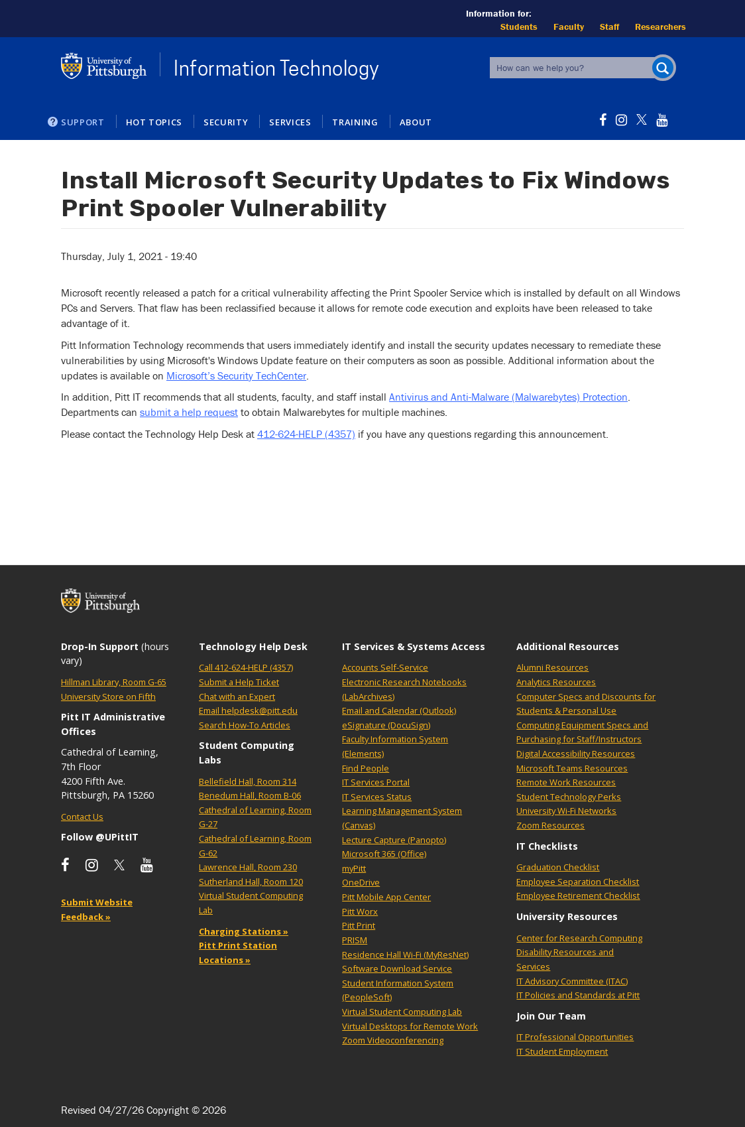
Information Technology (277, 68)
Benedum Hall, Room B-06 (250, 795)
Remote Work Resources (566, 782)
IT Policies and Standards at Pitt (578, 995)
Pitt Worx (360, 911)
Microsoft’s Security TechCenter (236, 375)
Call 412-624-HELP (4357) (246, 667)
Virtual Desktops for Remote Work (410, 1026)
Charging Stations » (243, 931)
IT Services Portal (376, 782)
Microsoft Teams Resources (572, 768)
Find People (365, 768)
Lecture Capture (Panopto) (394, 840)
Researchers (660, 27)
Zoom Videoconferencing (392, 1040)
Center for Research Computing (579, 938)
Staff (609, 27)
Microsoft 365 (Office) (384, 854)
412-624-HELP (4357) (306, 433)
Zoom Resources (550, 825)
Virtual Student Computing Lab (402, 1012)
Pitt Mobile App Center (386, 897)
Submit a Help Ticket (239, 682)
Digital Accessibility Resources (575, 754)
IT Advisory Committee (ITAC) (572, 981)
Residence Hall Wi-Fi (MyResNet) (405, 955)
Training (355, 122)
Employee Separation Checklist (577, 882)
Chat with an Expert (237, 696)
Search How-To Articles (244, 725)
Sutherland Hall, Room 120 (251, 882)
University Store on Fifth (108, 696)
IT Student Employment (562, 1051)
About (416, 122)
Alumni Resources (552, 667)
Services (290, 122)
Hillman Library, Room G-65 (113, 682)
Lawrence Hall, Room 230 (248, 867)
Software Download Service (397, 968)
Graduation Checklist (557, 867)
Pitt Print (358, 925)
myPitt (354, 868)
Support (83, 122)
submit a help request (189, 412)
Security (225, 122)
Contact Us (82, 817)
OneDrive (361, 882)
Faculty (568, 27)
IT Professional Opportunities (575, 1037)
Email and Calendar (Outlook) (399, 710)
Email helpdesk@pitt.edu (248, 710)
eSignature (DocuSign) (386, 725)
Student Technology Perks (568, 797)
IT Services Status (377, 797)
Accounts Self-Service (385, 667)
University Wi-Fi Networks (566, 811)
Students (519, 27)
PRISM (354, 940)
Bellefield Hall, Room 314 (247, 781)
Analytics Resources (556, 682)
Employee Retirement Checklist (578, 895)
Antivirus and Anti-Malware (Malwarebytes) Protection (508, 396)
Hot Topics (154, 122)
